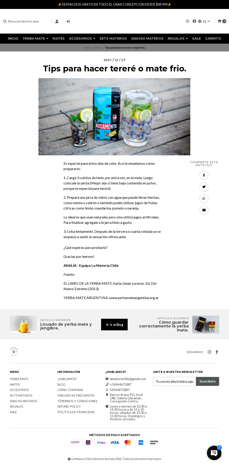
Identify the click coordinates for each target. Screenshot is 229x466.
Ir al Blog (114, 325)
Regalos (178, 38)
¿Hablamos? (67, 379)
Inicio (13, 38)
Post (97, 47)
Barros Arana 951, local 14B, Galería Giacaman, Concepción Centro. (124, 398)
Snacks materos (147, 38)
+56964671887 (118, 384)
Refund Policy (69, 406)
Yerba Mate (35, 38)
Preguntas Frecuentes (76, 395)
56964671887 (117, 389)
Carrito (213, 38)
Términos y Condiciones (77, 401)
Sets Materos (113, 38)
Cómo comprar (70, 390)
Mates (59, 38)
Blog (61, 384)
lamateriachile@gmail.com (125, 378)
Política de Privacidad (76, 412)
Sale (196, 38)
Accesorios (82, 38)
